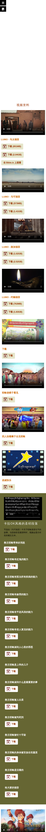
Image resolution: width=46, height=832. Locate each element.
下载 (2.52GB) (13, 262)
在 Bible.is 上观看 (12, 162)
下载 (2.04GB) (12, 155)
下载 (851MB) (12, 146)
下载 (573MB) (13, 203)
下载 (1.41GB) (13, 211)
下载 (8, 356)
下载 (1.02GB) (13, 254)
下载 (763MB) (13, 304)
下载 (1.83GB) (13, 312)
